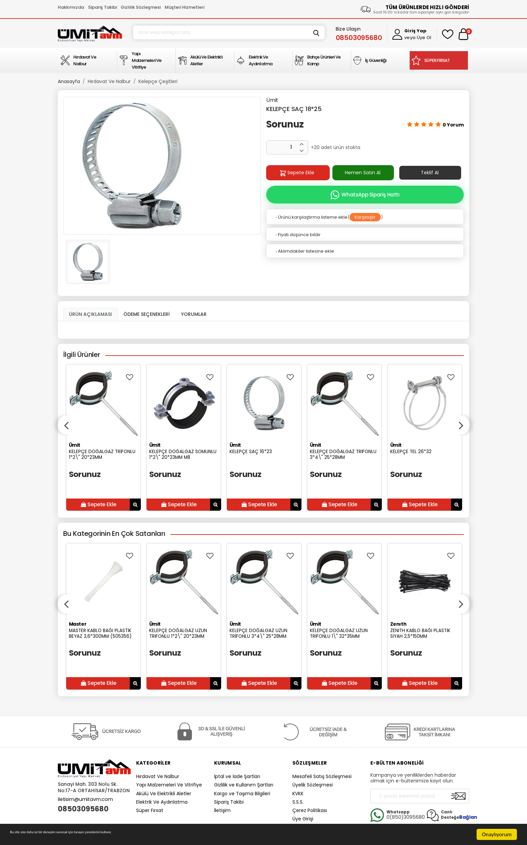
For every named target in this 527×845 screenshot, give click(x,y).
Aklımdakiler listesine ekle (304, 251)
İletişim (222, 810)
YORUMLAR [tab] (194, 314)
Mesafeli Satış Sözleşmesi (322, 776)
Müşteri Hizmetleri (184, 7)
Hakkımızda (71, 7)
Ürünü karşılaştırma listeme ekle (311, 217)
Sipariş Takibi (102, 7)
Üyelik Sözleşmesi (312, 784)
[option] (162, 166)
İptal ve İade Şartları (237, 776)
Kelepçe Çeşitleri (157, 81)
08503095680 (83, 809)
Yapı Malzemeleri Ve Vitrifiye (169, 784)
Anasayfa (69, 81)
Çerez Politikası (309, 810)
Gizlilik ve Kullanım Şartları (243, 784)
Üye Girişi (302, 818)
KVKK (297, 793)
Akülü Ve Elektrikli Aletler (163, 793)
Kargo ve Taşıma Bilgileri (242, 793)
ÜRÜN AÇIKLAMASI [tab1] (90, 314)
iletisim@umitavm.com (85, 799)
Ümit (272, 100)
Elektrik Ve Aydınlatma (162, 802)
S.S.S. (297, 802)
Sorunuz (284, 124)
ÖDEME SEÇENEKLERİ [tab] (146, 314)
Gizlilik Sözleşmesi (141, 7)
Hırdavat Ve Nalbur (109, 81)
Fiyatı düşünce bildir (298, 234)
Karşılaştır (365, 217)
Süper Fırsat (149, 810)
